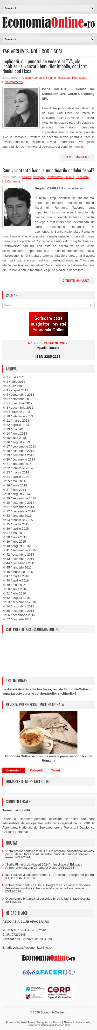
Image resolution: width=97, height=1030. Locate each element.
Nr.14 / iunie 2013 (14, 433)
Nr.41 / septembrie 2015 (19, 550)
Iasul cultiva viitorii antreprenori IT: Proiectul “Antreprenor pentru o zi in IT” (49, 876)
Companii (38, 77)
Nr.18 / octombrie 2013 (18, 451)
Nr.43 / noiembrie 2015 (18, 559)
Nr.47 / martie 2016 (15, 576)
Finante (51, 77)
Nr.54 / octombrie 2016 (18, 606)
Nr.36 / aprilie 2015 (15, 528)
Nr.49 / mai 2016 (13, 585)
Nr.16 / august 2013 (16, 442)
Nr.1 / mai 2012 (13, 377)
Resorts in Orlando (38, 1025)
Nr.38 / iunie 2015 (14, 537)
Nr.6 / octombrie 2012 (17, 399)
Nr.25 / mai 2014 (13, 481)
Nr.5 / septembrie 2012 (18, 394)
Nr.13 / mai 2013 (13, 429)
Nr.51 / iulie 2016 (14, 593)
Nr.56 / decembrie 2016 (18, 615)
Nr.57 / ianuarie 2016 (17, 619)
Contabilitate (55, 177)
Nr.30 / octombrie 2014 (18, 502)
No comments (14, 82)
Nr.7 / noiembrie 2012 (17, 403)
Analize (26, 177)
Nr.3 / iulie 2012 (13, 386)
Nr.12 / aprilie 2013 (15, 425)
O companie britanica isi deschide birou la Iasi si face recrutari (48, 898)
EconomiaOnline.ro (54, 1012)
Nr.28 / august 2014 (16, 494)
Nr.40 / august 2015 (16, 546)
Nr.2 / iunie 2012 (13, 381)
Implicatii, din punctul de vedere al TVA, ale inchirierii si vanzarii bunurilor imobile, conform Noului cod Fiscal (45, 66)
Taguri (55, 770)
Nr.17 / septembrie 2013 (19, 446)
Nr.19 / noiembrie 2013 (18, 455)
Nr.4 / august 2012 (15, 390)
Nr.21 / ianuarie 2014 (17, 464)
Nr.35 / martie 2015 (15, 524)
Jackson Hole (62, 1025)
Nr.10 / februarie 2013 (17, 416)
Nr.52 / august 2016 (16, 598)
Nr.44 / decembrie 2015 (18, 563)
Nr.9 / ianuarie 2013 (16, 412)
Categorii (36, 770)
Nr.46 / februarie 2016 (17, 572)
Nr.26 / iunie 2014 (14, 485)
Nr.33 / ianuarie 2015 (17, 515)
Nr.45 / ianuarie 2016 (17, 567)
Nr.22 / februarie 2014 (17, 468)
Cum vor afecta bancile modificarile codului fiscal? (48, 170)
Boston (57, 1022)
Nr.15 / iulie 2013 (14, 438)
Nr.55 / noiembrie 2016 (18, 610)
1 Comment (12, 181)
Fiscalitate (63, 77)
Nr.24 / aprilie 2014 (15, 477)
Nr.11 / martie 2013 (15, 420)
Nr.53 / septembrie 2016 (19, 602)
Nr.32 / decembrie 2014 (18, 511)
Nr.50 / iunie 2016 (14, 589)
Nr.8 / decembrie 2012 (17, 407)
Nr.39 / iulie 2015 (14, 541)
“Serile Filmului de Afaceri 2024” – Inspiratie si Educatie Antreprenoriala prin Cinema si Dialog (43, 866)
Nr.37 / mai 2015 (13, 533)
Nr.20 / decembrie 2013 (18, 459)
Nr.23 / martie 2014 (15, 472)
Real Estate (79, 77)
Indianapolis (83, 1022)
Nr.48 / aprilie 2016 (15, 580)
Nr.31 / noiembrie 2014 (18, 507)
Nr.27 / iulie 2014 (14, 489)
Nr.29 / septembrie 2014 (19, 498)
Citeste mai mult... (76, 157)
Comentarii (13, 770)
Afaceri (26, 77)
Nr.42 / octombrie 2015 (18, 554)
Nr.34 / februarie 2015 (17, 520)
